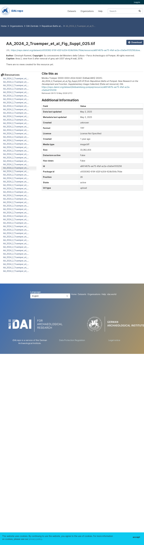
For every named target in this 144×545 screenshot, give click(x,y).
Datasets (72, 11)
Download (135, 42)
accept (136, 537)
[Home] (4, 26)
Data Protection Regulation (72, 340)
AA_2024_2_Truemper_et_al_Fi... (80, 26)
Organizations (87, 11)
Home (74, 294)
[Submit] (140, 11)
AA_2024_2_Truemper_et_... (16, 78)
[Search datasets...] (125, 11)
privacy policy (35, 539)
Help (100, 11)
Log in (137, 2)
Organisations (93, 294)
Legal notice (114, 340)
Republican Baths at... (52, 26)
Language (35, 292)
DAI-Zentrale (32, 26)
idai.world (111, 294)
